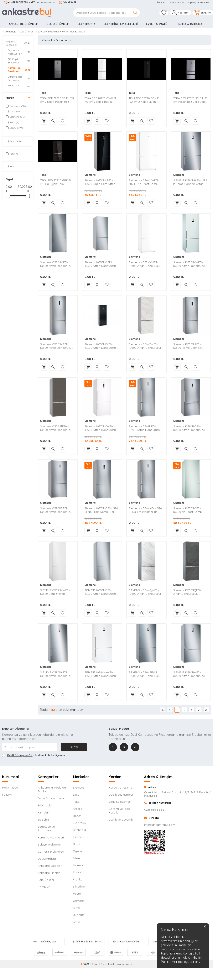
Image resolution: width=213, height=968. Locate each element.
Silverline (79, 886)
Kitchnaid (79, 830)
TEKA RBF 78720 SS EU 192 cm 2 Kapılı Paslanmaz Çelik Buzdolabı (57, 100)
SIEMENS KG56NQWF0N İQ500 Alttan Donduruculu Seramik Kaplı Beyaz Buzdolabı (145, 592)
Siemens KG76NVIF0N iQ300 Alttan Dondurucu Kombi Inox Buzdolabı (56, 264)
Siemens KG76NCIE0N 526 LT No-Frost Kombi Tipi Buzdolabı (101, 510)
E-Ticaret (94, 964)
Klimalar (43, 812)
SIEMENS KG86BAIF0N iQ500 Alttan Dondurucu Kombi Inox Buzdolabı (189, 674)
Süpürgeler (45, 805)
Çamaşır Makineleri (51, 851)
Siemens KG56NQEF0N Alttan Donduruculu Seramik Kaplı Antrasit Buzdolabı (188, 592)
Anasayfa (9, 31)
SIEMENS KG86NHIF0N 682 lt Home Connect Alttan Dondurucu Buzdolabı (190, 182)
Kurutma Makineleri (51, 837)
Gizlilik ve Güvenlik (121, 819)
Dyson (77, 851)
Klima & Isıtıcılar (191, 24)
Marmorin (79, 865)
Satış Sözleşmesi (120, 802)
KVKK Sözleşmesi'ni (19, 755)
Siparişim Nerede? (198, 2)
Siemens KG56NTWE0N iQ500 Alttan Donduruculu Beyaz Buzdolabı (145, 346)
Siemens (90, 174)
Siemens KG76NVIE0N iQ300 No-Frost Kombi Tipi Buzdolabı (190, 510)
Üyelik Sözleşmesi (121, 794)
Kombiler (44, 887)
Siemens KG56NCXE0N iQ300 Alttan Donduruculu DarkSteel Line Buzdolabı (101, 346)
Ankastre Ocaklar (50, 866)
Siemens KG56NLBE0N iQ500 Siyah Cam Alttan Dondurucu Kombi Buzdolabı (99, 182)
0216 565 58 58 (29, 2)
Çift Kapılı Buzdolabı (19, 61)
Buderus (78, 915)
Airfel (76, 908)
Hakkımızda (177, 2)
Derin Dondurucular (51, 798)
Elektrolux (79, 823)
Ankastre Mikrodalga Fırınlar (52, 789)
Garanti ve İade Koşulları (119, 810)
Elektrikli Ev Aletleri (121, 24)
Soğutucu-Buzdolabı (47, 31)
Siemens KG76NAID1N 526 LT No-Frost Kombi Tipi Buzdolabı (145, 510)
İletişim (161, 2)
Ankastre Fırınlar (49, 873)
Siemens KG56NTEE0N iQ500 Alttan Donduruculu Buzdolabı (57, 428)
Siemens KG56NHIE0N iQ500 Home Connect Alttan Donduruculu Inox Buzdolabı (189, 346)
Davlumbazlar (47, 858)
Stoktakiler (14, 141)
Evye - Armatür (158, 24)
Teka (43, 92)
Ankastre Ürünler (23, 24)
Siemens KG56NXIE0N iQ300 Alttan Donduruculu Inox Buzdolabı (57, 346)
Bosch (77, 816)
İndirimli (12, 153)
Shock (77, 872)
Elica (76, 794)
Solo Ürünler (58, 24)
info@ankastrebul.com (159, 825)
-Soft (85, 964)
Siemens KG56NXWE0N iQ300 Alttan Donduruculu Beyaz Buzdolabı (190, 264)
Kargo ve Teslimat (121, 787)
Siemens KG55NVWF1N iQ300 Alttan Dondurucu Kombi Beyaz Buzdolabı (144, 264)
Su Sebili (43, 819)
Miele (76, 858)
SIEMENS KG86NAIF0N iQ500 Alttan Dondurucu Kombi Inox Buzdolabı (144, 674)
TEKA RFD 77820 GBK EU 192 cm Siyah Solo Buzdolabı (56, 182)
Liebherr (78, 837)
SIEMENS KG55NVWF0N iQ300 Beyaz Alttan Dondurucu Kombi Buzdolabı (55, 592)
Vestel (77, 893)
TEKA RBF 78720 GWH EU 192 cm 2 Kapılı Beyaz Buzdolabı (100, 100)
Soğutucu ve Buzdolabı (46, 828)
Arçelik (77, 809)
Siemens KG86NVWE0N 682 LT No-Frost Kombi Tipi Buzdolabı (146, 182)
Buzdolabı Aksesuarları (19, 52)
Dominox (79, 900)
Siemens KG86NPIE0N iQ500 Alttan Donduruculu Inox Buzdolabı (57, 510)
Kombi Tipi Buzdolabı (19, 69)
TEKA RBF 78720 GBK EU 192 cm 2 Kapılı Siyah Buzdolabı (145, 100)
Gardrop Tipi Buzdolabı (19, 78)
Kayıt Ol (74, 747)
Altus (76, 922)
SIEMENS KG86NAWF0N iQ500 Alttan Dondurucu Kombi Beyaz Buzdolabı (100, 674)
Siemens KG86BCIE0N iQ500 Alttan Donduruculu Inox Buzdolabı (190, 428)
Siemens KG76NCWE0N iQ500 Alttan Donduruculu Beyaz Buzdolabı (101, 428)
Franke (77, 879)
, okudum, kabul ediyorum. (34, 755)
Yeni (10, 166)
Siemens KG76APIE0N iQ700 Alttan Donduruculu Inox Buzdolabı (145, 428)
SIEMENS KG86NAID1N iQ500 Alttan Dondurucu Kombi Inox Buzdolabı (56, 674)
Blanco (78, 844)
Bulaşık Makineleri (50, 844)
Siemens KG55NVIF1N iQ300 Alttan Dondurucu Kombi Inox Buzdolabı (100, 264)
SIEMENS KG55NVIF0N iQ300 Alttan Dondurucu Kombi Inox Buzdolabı (100, 592)
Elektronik (86, 24)
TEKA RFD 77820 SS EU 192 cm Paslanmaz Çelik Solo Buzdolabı (190, 100)
